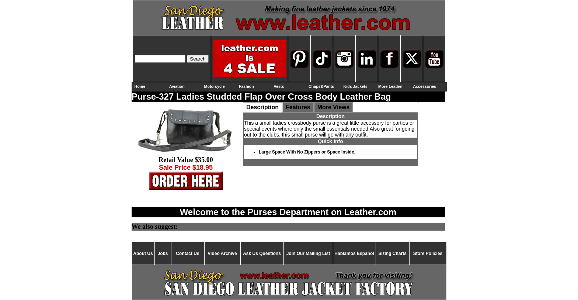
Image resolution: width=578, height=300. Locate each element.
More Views (333, 107)
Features (298, 107)
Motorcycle (214, 86)
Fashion (246, 86)
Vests (279, 86)
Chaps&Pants (321, 86)
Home (140, 86)
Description (262, 107)
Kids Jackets (356, 86)
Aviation (177, 86)
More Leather (390, 86)
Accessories (424, 86)
